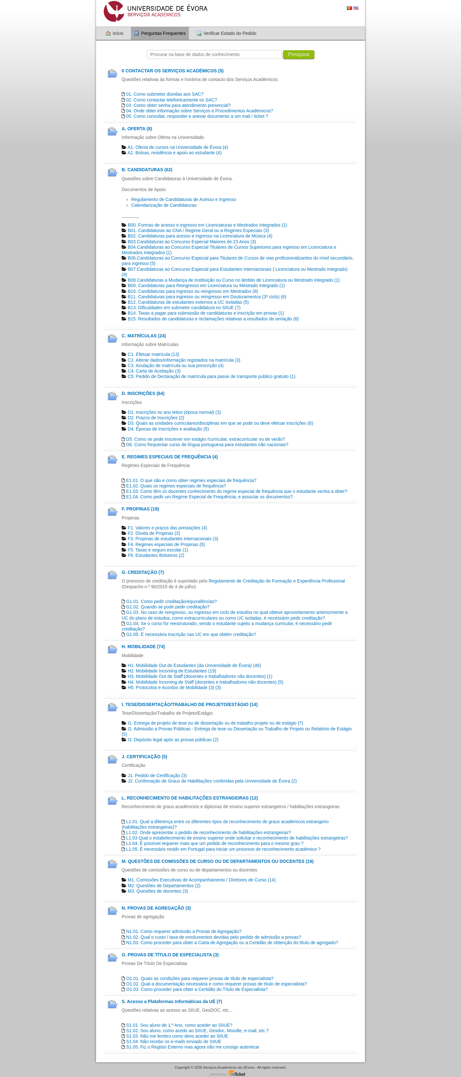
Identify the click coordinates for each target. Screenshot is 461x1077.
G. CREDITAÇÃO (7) (143, 572)
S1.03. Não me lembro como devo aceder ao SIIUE (177, 1036)
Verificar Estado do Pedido (230, 33)
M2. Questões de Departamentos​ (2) (164, 885)
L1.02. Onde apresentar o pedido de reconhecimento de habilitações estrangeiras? (208, 832)
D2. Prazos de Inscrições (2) (156, 417)
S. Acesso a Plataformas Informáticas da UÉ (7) (172, 1001)
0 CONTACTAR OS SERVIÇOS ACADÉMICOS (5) (172, 70)
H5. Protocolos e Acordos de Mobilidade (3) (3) (174, 687)
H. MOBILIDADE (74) (143, 646)
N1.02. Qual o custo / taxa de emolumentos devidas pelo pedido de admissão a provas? (213, 937)
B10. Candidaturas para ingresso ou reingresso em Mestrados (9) (193, 291)
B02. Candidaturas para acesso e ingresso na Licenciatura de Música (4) (200, 235)
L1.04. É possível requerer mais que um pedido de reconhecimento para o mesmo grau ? (214, 843)
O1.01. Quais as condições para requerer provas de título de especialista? (200, 978)
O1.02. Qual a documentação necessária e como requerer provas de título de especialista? (216, 983)
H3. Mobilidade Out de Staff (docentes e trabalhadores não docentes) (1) (200, 676)
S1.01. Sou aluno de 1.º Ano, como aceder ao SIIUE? (179, 1025)
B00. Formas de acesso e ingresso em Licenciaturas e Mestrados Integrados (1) (207, 225)
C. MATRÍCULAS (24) (144, 335)
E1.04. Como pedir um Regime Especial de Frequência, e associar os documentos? (209, 496)
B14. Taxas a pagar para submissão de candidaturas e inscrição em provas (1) (206, 313)
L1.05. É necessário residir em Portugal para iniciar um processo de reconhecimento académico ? (223, 849)
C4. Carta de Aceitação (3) (154, 371)
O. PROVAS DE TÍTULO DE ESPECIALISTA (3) (170, 954)
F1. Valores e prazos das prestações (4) (167, 527)
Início (118, 33)
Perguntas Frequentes (163, 33)
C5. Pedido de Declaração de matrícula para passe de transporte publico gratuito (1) (211, 376)
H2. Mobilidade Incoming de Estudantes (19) (172, 670)
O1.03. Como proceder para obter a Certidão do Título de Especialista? (197, 989)
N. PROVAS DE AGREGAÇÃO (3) (156, 908)
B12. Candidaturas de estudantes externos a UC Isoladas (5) (188, 302)
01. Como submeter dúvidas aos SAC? (165, 94)
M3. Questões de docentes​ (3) (158, 891)
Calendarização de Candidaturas (164, 205)
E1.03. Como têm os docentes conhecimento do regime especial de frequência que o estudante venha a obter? (236, 491)
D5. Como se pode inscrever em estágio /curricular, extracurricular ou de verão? (205, 439)
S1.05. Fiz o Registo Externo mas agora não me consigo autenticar (192, 1046)
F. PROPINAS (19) (140, 508)
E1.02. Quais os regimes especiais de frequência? (176, 485)
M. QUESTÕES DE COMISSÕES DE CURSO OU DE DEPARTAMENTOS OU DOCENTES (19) (218, 861)
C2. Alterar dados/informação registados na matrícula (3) (184, 360)
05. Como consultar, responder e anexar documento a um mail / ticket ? (197, 116)
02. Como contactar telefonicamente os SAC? (171, 99)
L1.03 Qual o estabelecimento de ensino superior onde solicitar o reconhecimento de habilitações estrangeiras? (237, 837)
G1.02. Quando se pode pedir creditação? (168, 606)
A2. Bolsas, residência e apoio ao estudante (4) (174, 152)
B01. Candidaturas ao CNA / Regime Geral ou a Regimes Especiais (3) (198, 230)
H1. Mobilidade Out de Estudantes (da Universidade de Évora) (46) (194, 665)
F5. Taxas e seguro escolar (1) (158, 549)
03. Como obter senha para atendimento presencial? (178, 105)
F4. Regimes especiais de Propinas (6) (166, 544)
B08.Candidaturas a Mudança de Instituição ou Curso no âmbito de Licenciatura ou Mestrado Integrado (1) (234, 280)
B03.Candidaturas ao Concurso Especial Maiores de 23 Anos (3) (192, 241)
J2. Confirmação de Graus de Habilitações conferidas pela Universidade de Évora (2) (212, 781)
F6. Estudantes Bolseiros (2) (156, 555)
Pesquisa (298, 54)
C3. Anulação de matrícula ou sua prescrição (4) (176, 365)
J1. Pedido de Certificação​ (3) (157, 775)
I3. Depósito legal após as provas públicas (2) (173, 739)
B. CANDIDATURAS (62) (147, 169)
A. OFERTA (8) (137, 128)
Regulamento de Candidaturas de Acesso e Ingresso (183, 199)
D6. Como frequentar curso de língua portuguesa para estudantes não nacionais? (207, 444)
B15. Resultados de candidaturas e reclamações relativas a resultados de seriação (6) (213, 318)
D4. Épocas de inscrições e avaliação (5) (168, 428)
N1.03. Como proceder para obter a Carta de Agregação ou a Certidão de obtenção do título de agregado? (232, 942)
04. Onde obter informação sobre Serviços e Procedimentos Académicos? (199, 110)
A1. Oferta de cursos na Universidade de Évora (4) (177, 147)
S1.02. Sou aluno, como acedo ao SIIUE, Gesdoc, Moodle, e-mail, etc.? (197, 1030)
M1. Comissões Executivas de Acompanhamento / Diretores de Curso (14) (202, 879)
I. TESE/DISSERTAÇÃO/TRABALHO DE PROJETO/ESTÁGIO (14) (190, 704)
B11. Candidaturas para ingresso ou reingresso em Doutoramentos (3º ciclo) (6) (207, 296)
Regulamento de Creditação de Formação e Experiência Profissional (277, 580)
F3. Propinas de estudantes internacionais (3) (173, 538)
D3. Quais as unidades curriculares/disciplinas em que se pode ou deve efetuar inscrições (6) (220, 423)
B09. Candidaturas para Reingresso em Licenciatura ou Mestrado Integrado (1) (206, 285)
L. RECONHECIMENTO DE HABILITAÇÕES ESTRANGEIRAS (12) (190, 797)
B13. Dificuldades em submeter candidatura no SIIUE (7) (184, 307)
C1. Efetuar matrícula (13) (153, 354)
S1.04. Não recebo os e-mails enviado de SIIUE (173, 1041)
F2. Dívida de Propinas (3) (154, 533)
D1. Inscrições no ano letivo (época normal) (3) (174, 412)
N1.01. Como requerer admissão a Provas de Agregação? (183, 931)
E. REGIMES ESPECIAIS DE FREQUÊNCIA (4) (170, 456)
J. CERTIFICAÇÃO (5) (144, 756)
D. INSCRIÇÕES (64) (143, 393)
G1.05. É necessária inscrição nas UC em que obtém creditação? (191, 634)
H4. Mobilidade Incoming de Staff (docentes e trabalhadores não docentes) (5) (205, 682)
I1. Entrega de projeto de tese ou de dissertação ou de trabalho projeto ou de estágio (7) (215, 723)
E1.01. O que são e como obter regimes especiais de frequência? (191, 480)
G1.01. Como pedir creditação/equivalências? (171, 601)
